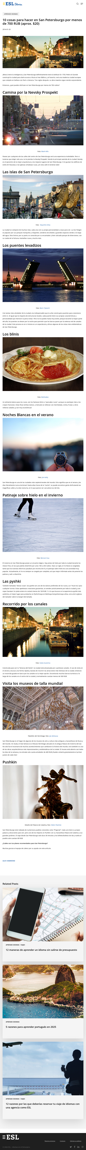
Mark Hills (45, 151)
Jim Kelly (45, 477)
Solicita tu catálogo (75, 1141)
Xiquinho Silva (45, 225)
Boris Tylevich (45, 308)
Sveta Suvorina (45, 663)
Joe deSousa (53, 736)
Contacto (62, 1141)
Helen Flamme (56, 825)
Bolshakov (45, 397)
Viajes (23, 945)
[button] (82, 4)
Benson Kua (45, 558)
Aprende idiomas (11, 14)
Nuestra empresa (50, 1141)
